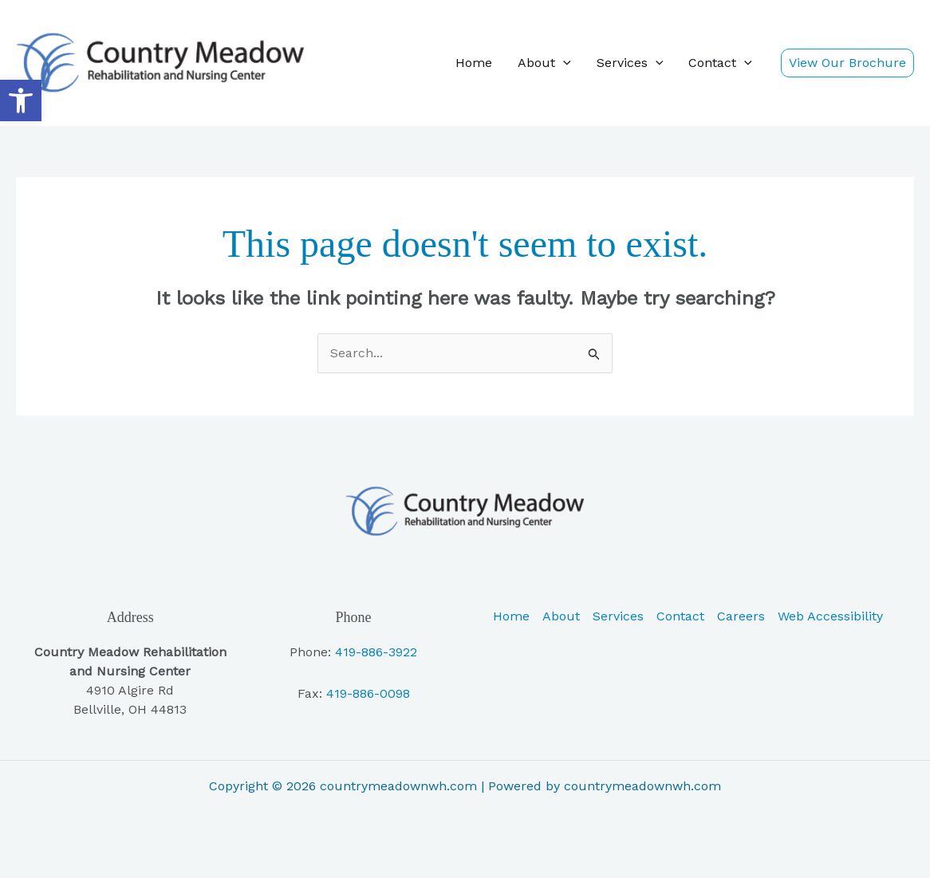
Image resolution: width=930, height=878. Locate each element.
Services (630, 63)
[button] (20, 100)
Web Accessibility (830, 616)
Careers (741, 616)
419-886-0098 (368, 693)
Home (473, 62)
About (544, 63)
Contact (720, 63)
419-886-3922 (376, 651)
